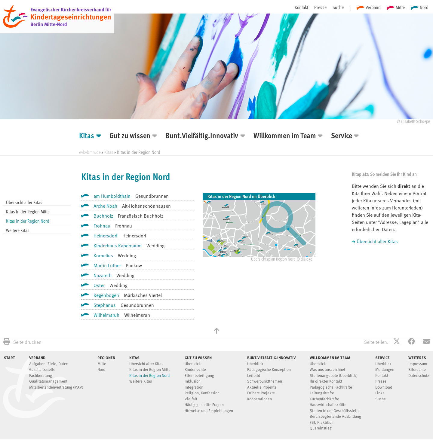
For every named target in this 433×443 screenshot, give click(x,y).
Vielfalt (191, 399)
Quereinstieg (321, 428)
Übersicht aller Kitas (24, 202)
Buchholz (103, 216)
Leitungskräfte (322, 393)
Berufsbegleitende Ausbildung (335, 417)
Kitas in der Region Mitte (28, 211)
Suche (338, 7)
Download (383, 388)
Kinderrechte (195, 370)
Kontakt (301, 7)
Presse (320, 7)
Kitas (86, 136)
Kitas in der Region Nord (27, 221)
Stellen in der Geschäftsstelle (335, 411)
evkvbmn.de (90, 152)
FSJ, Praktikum (322, 423)
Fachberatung (40, 376)
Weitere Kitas (17, 230)
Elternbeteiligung (199, 376)
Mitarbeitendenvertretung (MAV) (56, 388)
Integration (194, 388)
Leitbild (253, 376)
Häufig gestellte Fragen (204, 405)
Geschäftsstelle (42, 370)
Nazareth (103, 275)
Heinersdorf (106, 236)
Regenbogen (106, 295)
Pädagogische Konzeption (269, 370)
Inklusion (193, 381)
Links (379, 393)
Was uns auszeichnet (327, 370)
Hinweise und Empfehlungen (209, 411)
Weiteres (417, 358)
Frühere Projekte (261, 393)
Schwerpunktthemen (264, 381)
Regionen (106, 358)
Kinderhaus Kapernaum (118, 246)
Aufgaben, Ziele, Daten (48, 364)
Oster (99, 285)
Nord (424, 7)
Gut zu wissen (129, 136)
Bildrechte (417, 370)
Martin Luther (107, 266)
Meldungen (384, 370)
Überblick (193, 364)
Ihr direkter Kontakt (326, 381)
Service (341, 136)
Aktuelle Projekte (262, 388)
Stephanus (105, 305)
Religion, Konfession (202, 393)
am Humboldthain (112, 196)
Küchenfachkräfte (324, 399)
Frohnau (102, 226)
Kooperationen (259, 399)
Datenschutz (418, 376)
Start (9, 358)
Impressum (417, 364)
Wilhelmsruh (106, 315)
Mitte (400, 7)
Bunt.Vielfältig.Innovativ (201, 136)
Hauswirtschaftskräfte (328, 405)
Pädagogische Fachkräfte (331, 388)
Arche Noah (105, 206)
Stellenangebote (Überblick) (334, 376)
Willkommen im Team (284, 136)
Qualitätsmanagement (48, 381)
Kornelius (103, 256)
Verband (373, 7)
